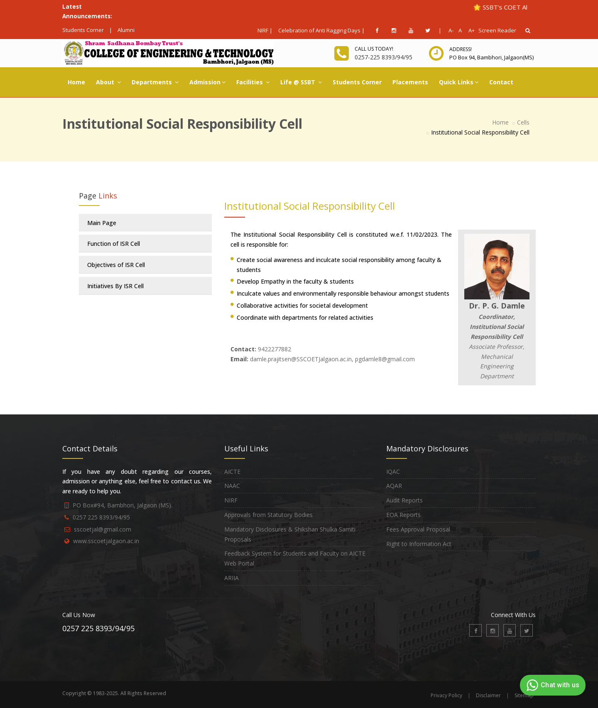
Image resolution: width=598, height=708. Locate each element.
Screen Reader (497, 30)
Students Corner (83, 30)
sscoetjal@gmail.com (102, 529)
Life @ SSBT (301, 82)
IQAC (393, 471)
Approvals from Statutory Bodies (268, 515)
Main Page (101, 223)
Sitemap (524, 695)
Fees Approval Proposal (418, 529)
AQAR (394, 486)
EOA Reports (403, 515)
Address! (460, 49)
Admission (207, 82)
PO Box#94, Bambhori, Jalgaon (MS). (122, 505)
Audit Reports (404, 500)
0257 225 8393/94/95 (101, 517)
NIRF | (264, 30)
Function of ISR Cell (113, 243)
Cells (523, 122)
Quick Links (458, 82)
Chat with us (551, 685)
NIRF (231, 500)
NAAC (232, 486)
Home (76, 82)
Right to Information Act (418, 544)
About (108, 82)
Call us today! (374, 48)
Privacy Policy (446, 695)
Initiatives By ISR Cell (115, 286)
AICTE (232, 471)
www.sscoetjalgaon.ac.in (106, 541)
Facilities (253, 82)
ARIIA (231, 578)
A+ (469, 30)
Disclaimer (488, 695)
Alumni (126, 30)
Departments (155, 82)
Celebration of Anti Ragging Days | (321, 30)
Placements (410, 82)
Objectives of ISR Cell (116, 265)
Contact (501, 82)
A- (449, 30)
